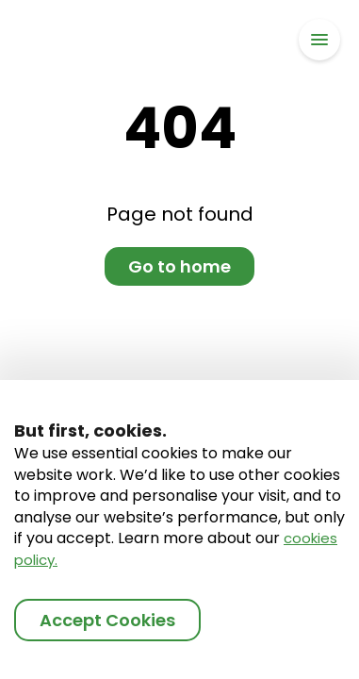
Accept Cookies (107, 620)
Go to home (179, 266)
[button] (319, 39)
